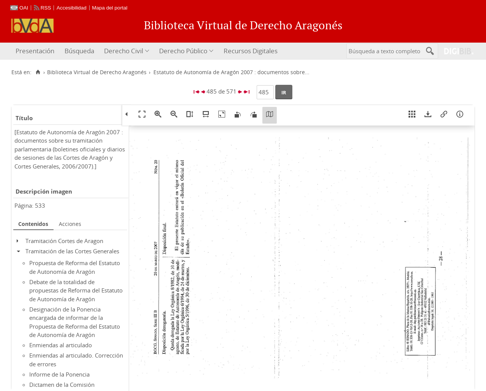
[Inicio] (38, 72)
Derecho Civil (123, 50)
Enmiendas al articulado (60, 345)
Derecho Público (183, 50)
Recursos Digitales (251, 50)
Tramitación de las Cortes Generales (72, 251)
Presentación (35, 50)
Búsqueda (79, 50)
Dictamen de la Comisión (62, 384)
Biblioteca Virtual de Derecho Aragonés (97, 72)
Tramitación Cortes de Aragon (64, 241)
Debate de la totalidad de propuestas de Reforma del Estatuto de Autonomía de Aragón (76, 290)
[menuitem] (36, 51)
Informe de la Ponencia (59, 374)
